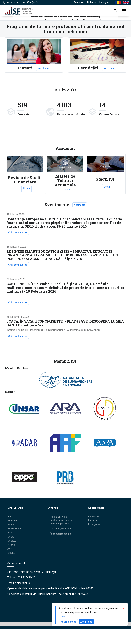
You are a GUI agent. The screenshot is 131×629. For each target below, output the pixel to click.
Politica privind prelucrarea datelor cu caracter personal (62, 520)
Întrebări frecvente (60, 533)
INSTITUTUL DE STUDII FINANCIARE (27, 11)
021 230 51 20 (12, 2)
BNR (9, 532)
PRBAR (11, 544)
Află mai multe (68, 621)
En (124, 2)
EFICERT (12, 552)
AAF (9, 548)
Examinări (13, 520)
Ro (116, 2)
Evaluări (11, 524)
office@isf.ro (32, 2)
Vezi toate (43, 68)
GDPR (62, 616)
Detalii (26, 188)
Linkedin (91, 2)
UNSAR (11, 536)
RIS (9, 516)
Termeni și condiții (60, 528)
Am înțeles (86, 621)
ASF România (14, 528)
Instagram (104, 2)
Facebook (79, 2)
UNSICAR (12, 540)
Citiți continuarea (18, 232)
